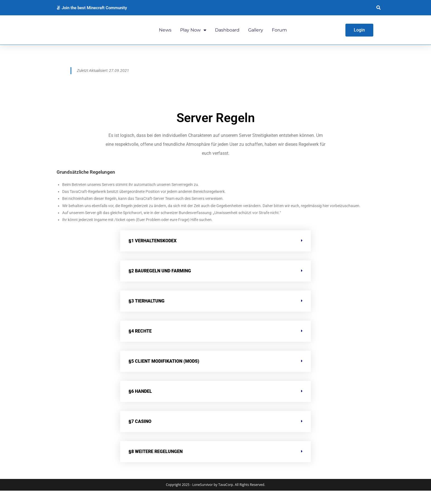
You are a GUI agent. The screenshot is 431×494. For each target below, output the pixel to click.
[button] (378, 7)
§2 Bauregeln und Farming (160, 274)
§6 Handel (140, 394)
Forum (279, 31)
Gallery (255, 31)
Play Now (193, 31)
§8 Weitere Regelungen (156, 454)
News (165, 31)
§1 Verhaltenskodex (152, 244)
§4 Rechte (140, 334)
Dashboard (227, 31)
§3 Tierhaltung (146, 304)
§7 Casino (140, 424)
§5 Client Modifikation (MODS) (164, 364)
